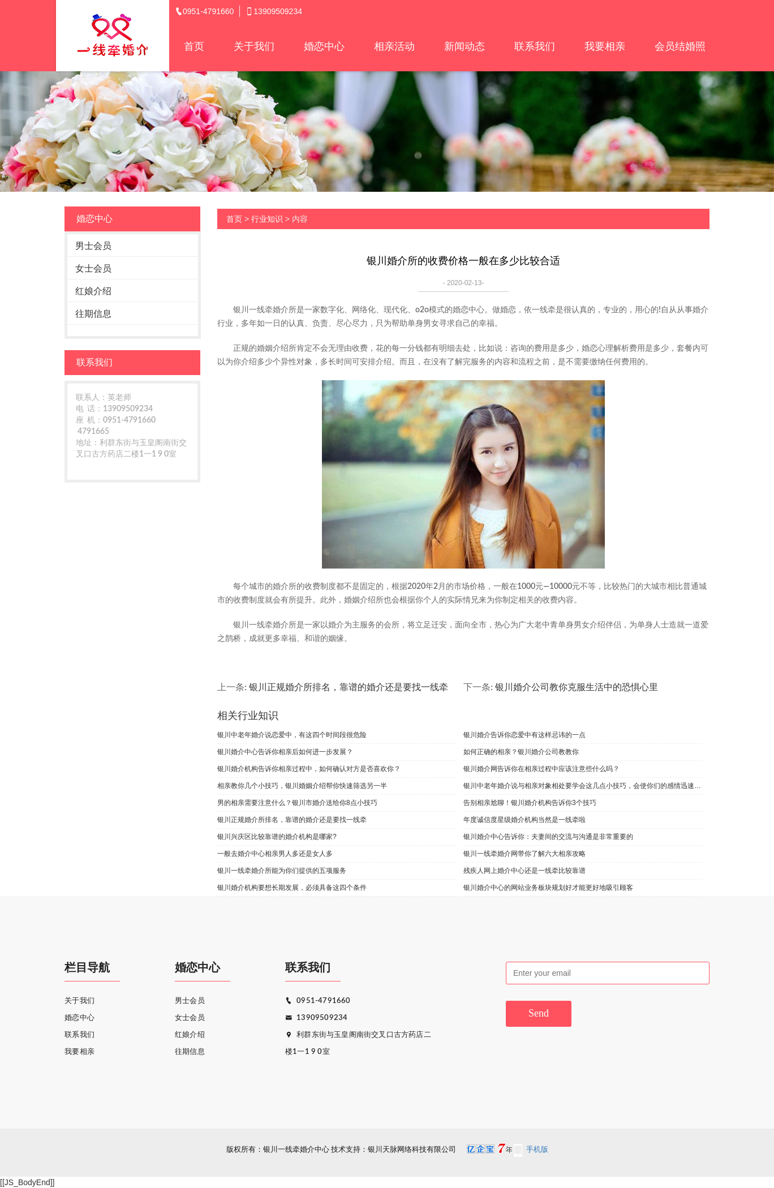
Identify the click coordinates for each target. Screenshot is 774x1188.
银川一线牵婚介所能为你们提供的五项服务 (281, 871)
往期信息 (93, 313)
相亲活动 (394, 46)
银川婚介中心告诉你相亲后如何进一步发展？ (285, 752)
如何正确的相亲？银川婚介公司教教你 (521, 752)
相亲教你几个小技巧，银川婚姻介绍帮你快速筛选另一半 (302, 786)
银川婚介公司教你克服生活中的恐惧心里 (576, 687)
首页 (194, 46)
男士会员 (93, 246)
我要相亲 (604, 46)
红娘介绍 (93, 291)
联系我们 (534, 46)
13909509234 (316, 1018)
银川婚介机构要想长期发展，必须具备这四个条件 (292, 888)
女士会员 (93, 268)
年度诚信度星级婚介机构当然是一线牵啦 (524, 820)
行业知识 (267, 218)
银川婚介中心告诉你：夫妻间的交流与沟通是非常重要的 (548, 837)
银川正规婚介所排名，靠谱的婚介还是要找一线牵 (348, 687)
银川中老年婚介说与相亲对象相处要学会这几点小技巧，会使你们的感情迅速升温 (582, 786)
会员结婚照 (680, 46)
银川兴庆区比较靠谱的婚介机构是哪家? (277, 837)
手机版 (537, 1149)
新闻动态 (464, 46)
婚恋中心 (324, 46)
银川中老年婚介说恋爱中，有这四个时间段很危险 (292, 735)
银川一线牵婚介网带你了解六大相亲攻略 (524, 854)
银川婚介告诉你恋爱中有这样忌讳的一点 (524, 735)
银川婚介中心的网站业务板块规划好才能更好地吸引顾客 (548, 888)
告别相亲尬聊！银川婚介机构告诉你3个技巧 (529, 803)
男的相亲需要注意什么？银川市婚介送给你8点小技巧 (297, 803)
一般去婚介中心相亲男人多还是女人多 (275, 854)
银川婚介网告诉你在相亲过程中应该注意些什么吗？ (541, 769)
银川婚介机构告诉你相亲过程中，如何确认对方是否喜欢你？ (309, 769)
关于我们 (254, 46)
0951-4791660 (318, 1001)
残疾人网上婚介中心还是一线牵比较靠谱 (524, 871)
